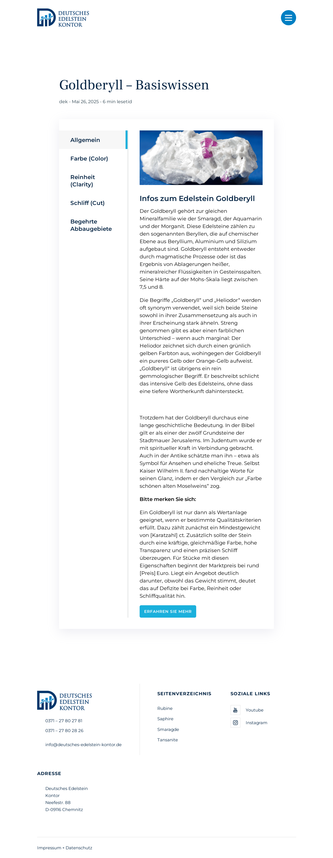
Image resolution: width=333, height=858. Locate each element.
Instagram (249, 723)
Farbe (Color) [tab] (89, 158)
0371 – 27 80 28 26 (64, 730)
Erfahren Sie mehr (168, 611)
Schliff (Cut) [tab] (87, 202)
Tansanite (167, 739)
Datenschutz (79, 847)
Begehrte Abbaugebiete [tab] (91, 225)
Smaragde (168, 729)
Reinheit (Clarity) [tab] (82, 180)
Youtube (247, 710)
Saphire (165, 718)
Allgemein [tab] (85, 139)
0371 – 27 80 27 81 (63, 720)
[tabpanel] (195, 374)
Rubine (165, 708)
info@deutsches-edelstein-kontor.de (83, 744)
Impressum (49, 847)
